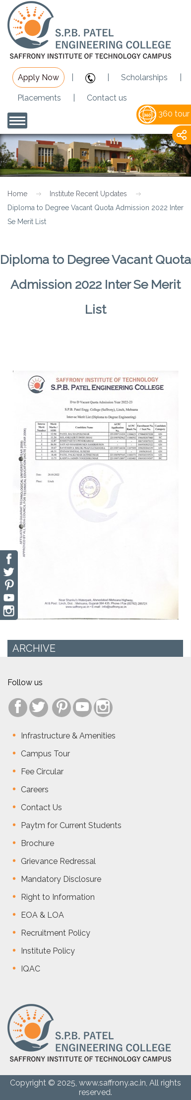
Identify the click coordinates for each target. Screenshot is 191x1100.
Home (17, 194)
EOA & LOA (42, 915)
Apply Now (38, 77)
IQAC (30, 969)
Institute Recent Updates (88, 194)
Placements (39, 98)
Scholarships (144, 77)
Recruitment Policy (55, 933)
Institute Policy (48, 951)
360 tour (164, 114)
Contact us (107, 98)
